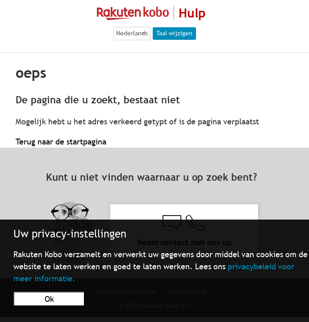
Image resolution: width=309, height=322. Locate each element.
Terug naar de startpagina (61, 141)
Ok (49, 299)
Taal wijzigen (174, 33)
